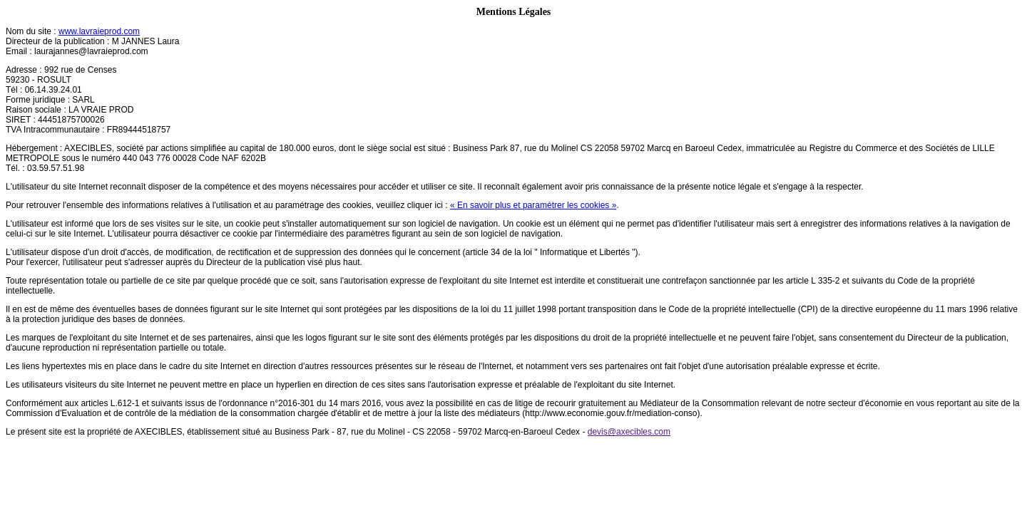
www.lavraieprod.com (99, 31)
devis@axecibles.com (629, 432)
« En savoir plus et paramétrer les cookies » (533, 205)
